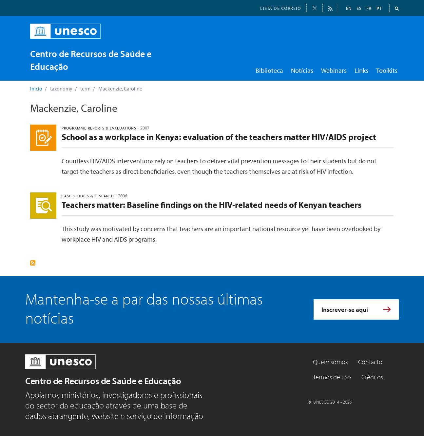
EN (348, 8)
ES (359, 8)
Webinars (334, 70)
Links (361, 70)
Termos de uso (332, 377)
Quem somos (330, 362)
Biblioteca (269, 70)
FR (368, 8)
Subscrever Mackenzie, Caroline (32, 263)
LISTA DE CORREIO (280, 8)
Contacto (370, 362)
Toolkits (386, 70)
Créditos (372, 377)
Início (36, 88)
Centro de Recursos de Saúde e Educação (103, 380)
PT (378, 8)
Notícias (302, 70)
